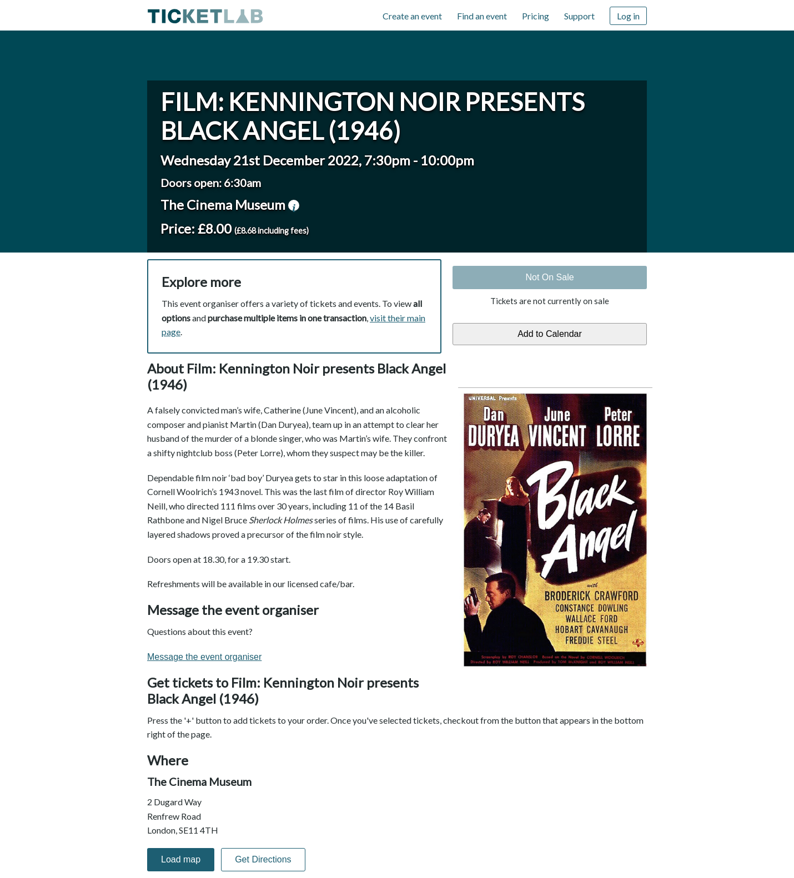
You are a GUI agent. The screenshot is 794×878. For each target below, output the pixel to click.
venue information (293, 205)
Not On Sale (549, 277)
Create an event (412, 16)
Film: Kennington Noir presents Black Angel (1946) (372, 116)
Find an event (482, 16)
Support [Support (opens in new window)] (579, 16)
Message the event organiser (204, 657)
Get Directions (263, 859)
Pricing (535, 16)
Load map (180, 859)
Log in (628, 16)
